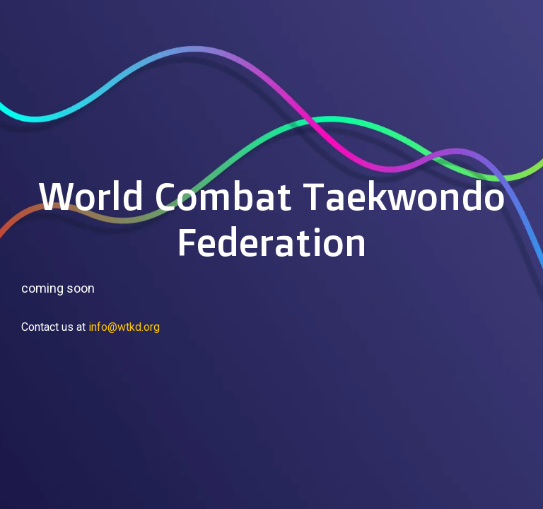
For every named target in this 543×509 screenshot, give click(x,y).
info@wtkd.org (124, 327)
